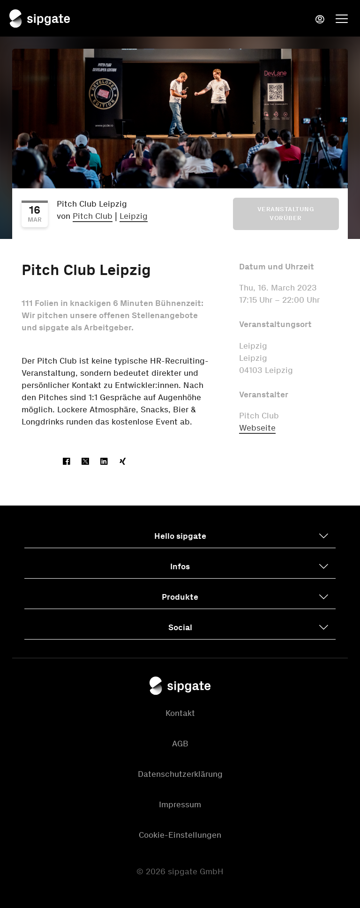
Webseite (257, 428)
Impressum (180, 804)
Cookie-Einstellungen (180, 835)
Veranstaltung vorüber (286, 214)
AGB (180, 743)
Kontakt (180, 713)
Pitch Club (92, 216)
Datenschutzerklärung (180, 774)
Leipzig (134, 216)
